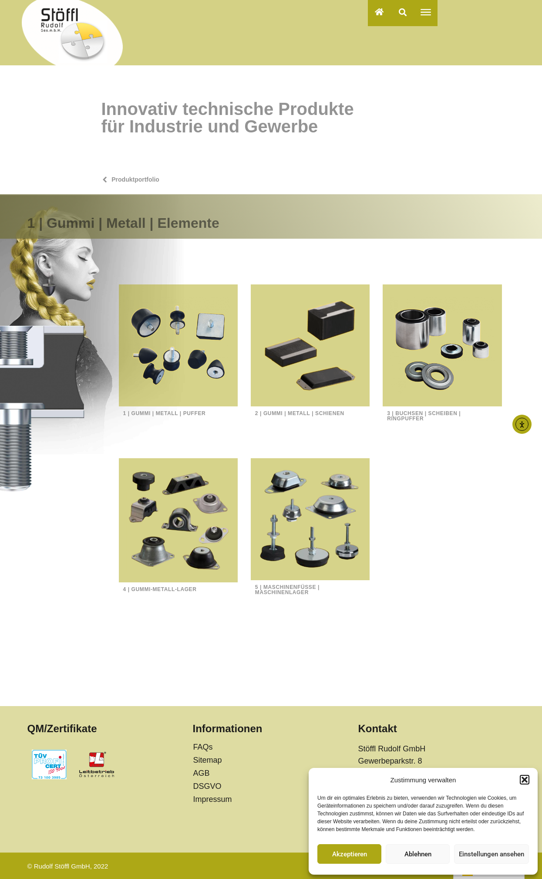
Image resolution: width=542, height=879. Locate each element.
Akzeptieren (349, 854)
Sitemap (207, 760)
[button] (524, 779)
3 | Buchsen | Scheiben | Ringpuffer (424, 416)
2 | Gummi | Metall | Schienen (299, 413)
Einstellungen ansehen (491, 854)
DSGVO (207, 786)
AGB (201, 773)
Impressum (212, 799)
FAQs (202, 747)
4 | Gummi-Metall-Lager (160, 589)
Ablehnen (417, 854)
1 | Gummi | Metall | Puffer (164, 413)
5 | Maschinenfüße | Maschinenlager (287, 589)
